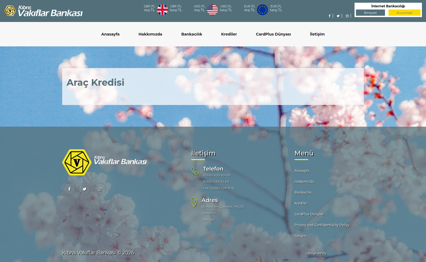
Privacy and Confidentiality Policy (322, 225)
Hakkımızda (150, 34)
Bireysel (370, 13)
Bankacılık (191, 34)
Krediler (229, 34)
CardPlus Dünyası (273, 34)
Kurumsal (404, 13)
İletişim (317, 34)
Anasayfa (110, 34)
